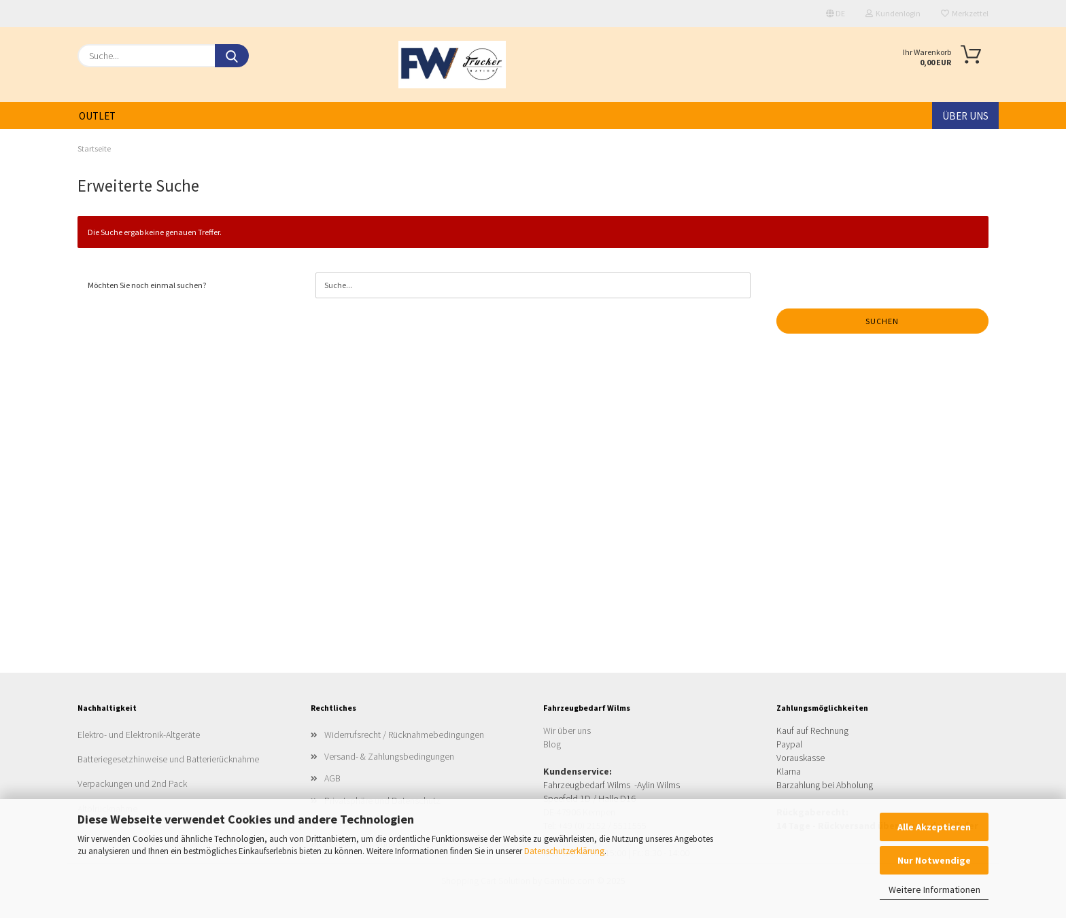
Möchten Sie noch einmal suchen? (147, 285)
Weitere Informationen (934, 889)
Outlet (97, 115)
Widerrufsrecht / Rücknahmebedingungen (404, 734)
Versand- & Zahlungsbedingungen (389, 756)
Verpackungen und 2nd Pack (132, 783)
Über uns (965, 115)
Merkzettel (964, 13)
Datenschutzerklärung (564, 851)
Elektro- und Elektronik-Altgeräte (139, 734)
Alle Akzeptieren (934, 827)
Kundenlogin (893, 13)
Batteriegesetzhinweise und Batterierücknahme (168, 759)
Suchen (882, 321)
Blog (552, 744)
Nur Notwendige (934, 860)
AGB (332, 778)
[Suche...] (232, 55)
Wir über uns (567, 730)
